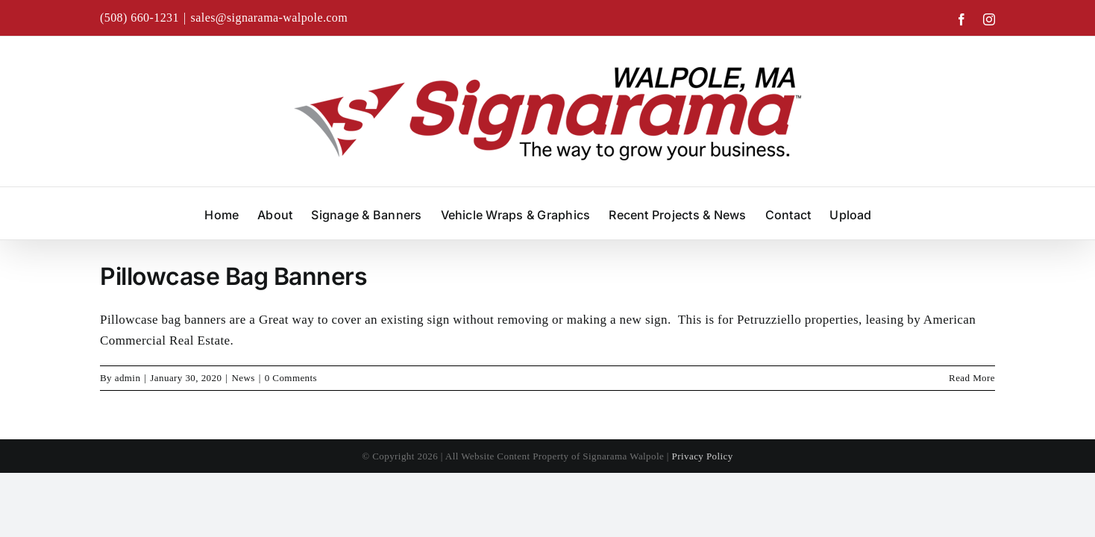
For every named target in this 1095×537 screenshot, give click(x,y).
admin (128, 377)
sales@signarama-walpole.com (269, 17)
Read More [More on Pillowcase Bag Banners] (972, 377)
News (242, 377)
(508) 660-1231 (139, 17)
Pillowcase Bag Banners (233, 276)
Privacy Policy (702, 456)
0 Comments (291, 377)
